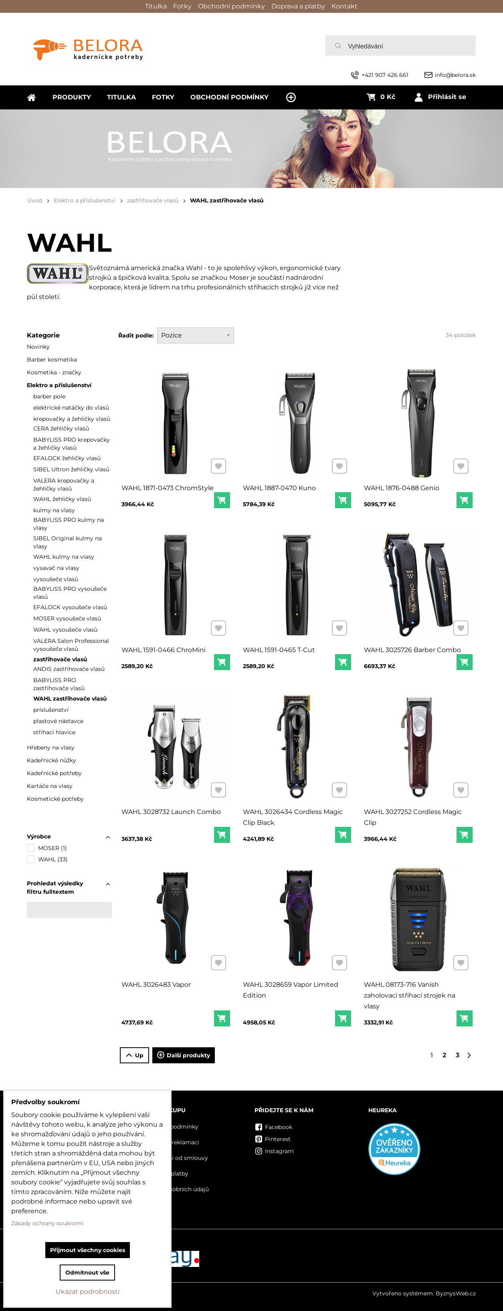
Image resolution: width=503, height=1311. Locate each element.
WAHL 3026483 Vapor (157, 982)
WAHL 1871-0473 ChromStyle (167, 485)
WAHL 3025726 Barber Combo (413, 647)
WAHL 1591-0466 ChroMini (164, 647)
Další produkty (183, 1055)
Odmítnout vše (87, 1272)
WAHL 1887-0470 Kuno (280, 485)
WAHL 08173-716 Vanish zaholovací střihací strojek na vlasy (410, 993)
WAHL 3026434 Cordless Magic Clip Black (292, 815)
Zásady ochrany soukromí (47, 1223)
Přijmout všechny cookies (87, 1250)
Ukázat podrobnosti (87, 1291)
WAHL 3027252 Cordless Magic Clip (413, 815)
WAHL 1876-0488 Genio (402, 485)
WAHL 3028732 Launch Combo (171, 809)
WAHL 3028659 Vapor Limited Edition (290, 988)
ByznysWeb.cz (456, 1293)
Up (134, 1055)
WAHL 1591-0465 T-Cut (279, 647)
